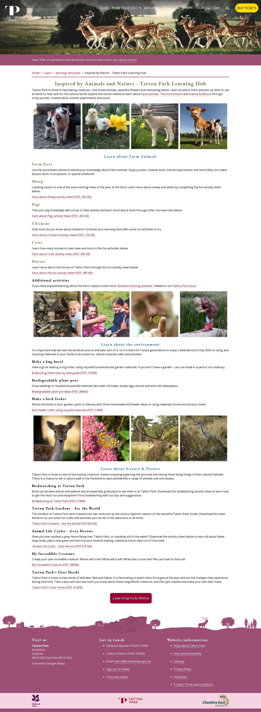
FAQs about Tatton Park (189, 646)
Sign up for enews (118, 669)
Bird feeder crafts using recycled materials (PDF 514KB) (67, 410)
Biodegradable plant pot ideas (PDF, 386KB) (60, 391)
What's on (171, 8)
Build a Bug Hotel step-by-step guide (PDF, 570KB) (65, 373)
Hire (187, 8)
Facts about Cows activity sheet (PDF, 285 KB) (61, 254)
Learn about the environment (130, 344)
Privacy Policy (182, 669)
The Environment (171, 94)
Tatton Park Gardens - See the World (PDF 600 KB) (64, 523)
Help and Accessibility (187, 653)
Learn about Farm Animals (130, 156)
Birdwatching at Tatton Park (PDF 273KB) (58, 501)
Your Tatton (207, 8)
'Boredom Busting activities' (135, 286)
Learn (47, 73)
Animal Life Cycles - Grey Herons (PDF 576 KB (61, 546)
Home (104, 8)
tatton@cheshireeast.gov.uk (132, 661)
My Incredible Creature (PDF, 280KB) (56, 565)
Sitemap (179, 661)
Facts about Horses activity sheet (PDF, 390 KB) (62, 273)
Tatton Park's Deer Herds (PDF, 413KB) (57, 587)
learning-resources (68, 73)
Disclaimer (180, 677)
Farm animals (150, 94)
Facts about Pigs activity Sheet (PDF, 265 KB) (60, 216)
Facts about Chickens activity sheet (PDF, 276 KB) (64, 235)
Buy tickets (246, 8)
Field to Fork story (184, 286)
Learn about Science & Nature (130, 468)
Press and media (117, 677)
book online (128, 60)
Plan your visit (126, 8)
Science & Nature (200, 94)
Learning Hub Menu (131, 598)
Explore (151, 8)
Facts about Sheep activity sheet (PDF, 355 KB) (61, 197)
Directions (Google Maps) (48, 663)
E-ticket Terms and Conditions (193, 684)
